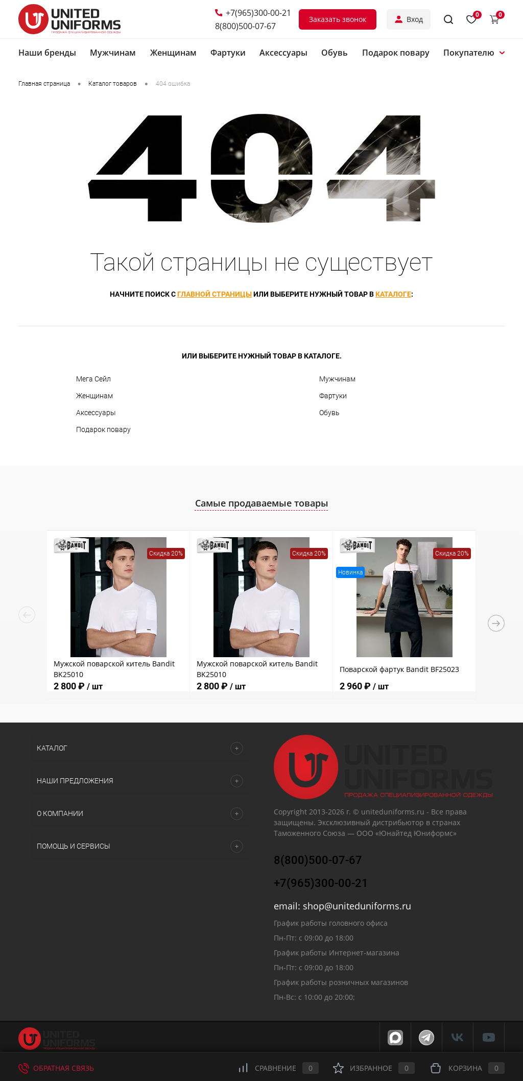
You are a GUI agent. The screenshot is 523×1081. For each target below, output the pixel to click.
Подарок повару (103, 429)
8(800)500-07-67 (245, 26)
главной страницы (214, 294)
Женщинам (94, 396)
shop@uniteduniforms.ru (357, 906)
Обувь (329, 413)
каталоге (393, 294)
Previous (26, 615)
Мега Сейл (93, 379)
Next (496, 623)
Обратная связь (56, 1068)
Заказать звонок (337, 19)
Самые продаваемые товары (261, 503)
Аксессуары (96, 413)
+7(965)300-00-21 (253, 13)
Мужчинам (337, 379)
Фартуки (333, 396)
